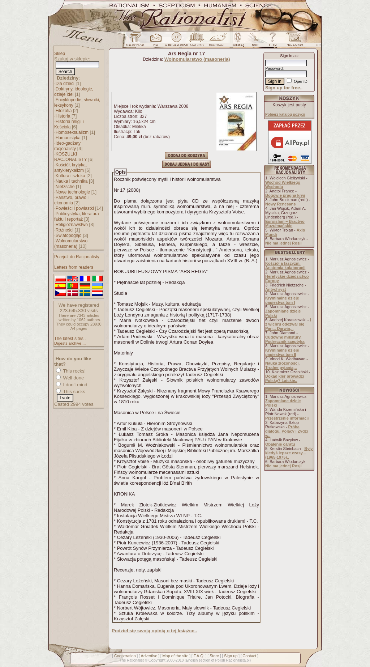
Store (214, 656)
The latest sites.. (70, 338)
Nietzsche (65, 186)
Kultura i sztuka (70, 175)
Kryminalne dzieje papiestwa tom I (282, 300)
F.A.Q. (199, 656)
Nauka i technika (72, 181)
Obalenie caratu (280, 444)
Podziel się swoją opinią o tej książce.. (154, 630)
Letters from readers (73, 267)
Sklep (59, 53)
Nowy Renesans (280, 204)
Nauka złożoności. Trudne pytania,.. (282, 365)
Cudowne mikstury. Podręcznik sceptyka (285, 339)
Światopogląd (69, 235)
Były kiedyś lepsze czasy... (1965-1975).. (289, 452)
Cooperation (125, 656)
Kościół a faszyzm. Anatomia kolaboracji (285, 265)
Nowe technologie (73, 192)
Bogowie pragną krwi (285, 195)
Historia (63, 116)
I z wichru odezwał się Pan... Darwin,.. (288, 324)
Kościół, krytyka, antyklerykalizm (70, 167)
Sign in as (288, 56)
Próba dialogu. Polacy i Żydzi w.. (286, 431)
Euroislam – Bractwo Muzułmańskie (285, 223)
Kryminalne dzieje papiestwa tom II (282, 352)
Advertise (149, 656)
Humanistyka (68, 137)
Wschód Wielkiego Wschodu (282, 184)
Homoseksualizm (72, 132)
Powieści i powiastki (75, 208)
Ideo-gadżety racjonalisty (67, 146)
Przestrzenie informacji (287, 418)
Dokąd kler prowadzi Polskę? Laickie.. (284, 378)
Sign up (230, 656)
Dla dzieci (65, 83)
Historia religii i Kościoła (69, 124)
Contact (249, 656)
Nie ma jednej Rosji (283, 243)
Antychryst (275, 289)
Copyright (157, 660)
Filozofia (64, 110)
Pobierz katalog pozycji (285, 114)
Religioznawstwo (72, 224)
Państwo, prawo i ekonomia (71, 200)
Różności (64, 230)
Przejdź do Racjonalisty (76, 256)
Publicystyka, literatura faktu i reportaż (76, 216)
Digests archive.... (70, 343)
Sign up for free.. (283, 87)
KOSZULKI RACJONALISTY (70, 157)
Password (274, 68)
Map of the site (175, 656)
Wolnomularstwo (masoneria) (70, 243)
